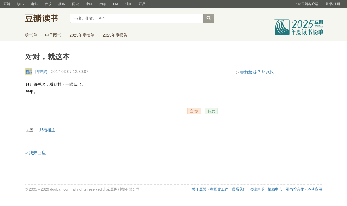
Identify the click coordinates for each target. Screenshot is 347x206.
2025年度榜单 (81, 35)
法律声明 (257, 189)
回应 (29, 130)
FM (115, 4)
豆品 (142, 4)
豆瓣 (6, 4)
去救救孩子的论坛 (257, 72)
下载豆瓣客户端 (306, 4)
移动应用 (314, 189)
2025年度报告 (115, 35)
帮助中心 (275, 189)
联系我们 (239, 189)
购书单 (31, 35)
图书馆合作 (295, 189)
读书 (20, 4)
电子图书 (53, 35)
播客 (61, 4)
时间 (128, 4)
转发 (211, 111)
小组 (89, 4)
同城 (75, 4)
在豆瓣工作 (219, 189)
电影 (34, 4)
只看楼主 (47, 130)
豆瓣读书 (46, 19)
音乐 (48, 4)
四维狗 (41, 71)
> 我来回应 (35, 152)
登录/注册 (333, 4)
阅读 (102, 4)
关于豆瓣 (199, 189)
